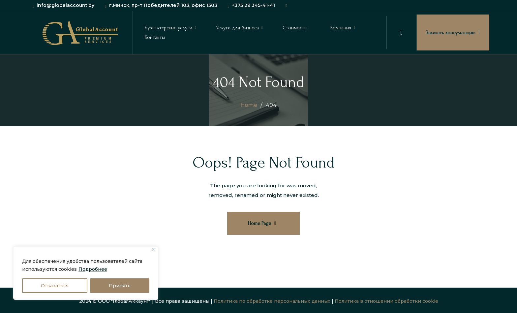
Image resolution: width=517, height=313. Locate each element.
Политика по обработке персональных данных (272, 301)
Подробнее (92, 269)
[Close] (153, 249)
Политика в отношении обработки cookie (386, 301)
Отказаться (55, 286)
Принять (120, 286)
